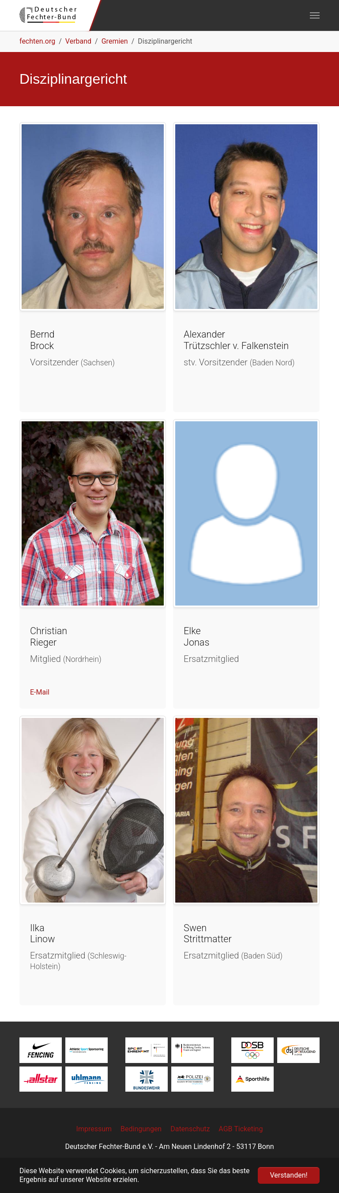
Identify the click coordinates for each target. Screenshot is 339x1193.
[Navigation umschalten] (315, 15)
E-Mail (39, 692)
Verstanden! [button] (288, 1175)
